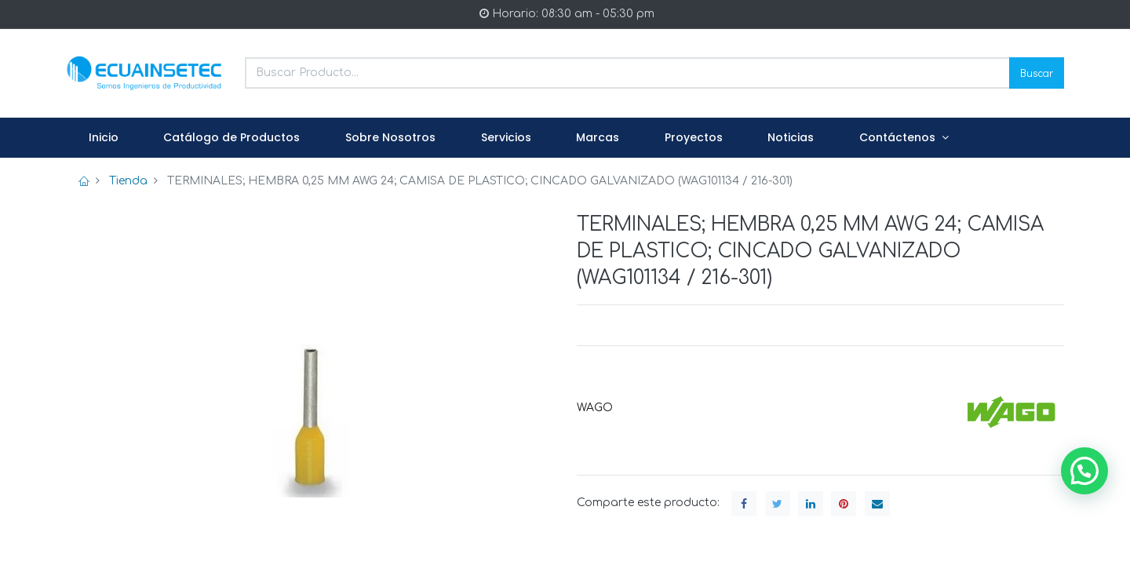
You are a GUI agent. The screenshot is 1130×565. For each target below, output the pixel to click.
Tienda (128, 181)
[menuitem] (103, 138)
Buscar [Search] (1036, 72)
